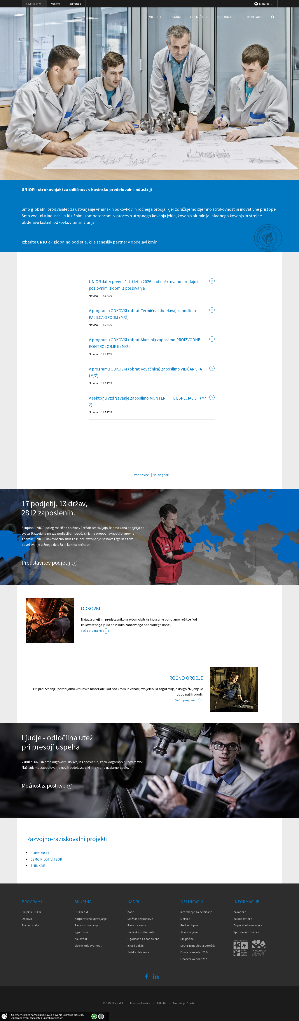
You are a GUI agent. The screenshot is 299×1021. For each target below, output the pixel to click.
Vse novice (141, 475)
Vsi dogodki (161, 475)
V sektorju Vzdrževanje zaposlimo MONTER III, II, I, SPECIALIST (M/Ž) (147, 401)
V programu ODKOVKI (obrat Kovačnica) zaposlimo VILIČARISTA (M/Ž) (145, 372)
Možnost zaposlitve (43, 785)
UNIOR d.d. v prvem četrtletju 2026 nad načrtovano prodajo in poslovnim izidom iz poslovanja (145, 285)
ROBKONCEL (40, 853)
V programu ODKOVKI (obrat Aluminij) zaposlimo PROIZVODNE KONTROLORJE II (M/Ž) (144, 343)
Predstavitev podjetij (46, 562)
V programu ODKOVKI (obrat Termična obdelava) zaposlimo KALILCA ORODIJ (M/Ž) (142, 314)
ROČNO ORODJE (186, 678)
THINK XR (37, 865)
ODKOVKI (90, 608)
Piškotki (161, 1003)
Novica (93, 296)
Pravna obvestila (140, 1003)
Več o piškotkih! (101, 1016)
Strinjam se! (94, 1016)
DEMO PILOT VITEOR (46, 859)
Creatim (191, 1003)
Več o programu (91, 631)
